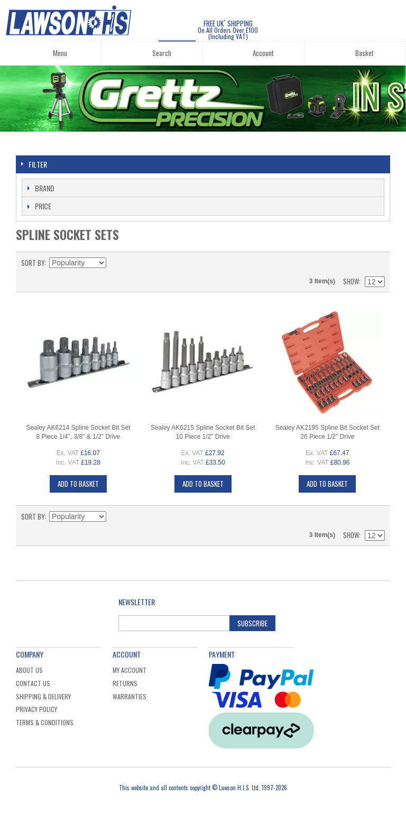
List (377, 263)
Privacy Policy (36, 709)
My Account (129, 669)
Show (351, 281)
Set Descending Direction (116, 263)
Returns (125, 683)
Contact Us (33, 683)
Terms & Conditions (44, 722)
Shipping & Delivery (43, 696)
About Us (29, 669)
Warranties (129, 696)
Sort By (33, 262)
